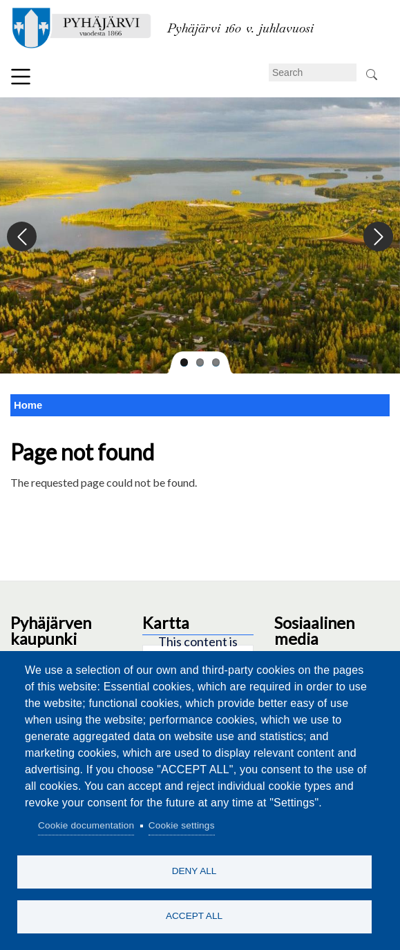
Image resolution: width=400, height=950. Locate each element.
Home (28, 405)
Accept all (194, 916)
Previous (22, 237)
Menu (21, 76)
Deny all (194, 871)
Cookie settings (182, 825)
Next (377, 237)
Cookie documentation (86, 825)
